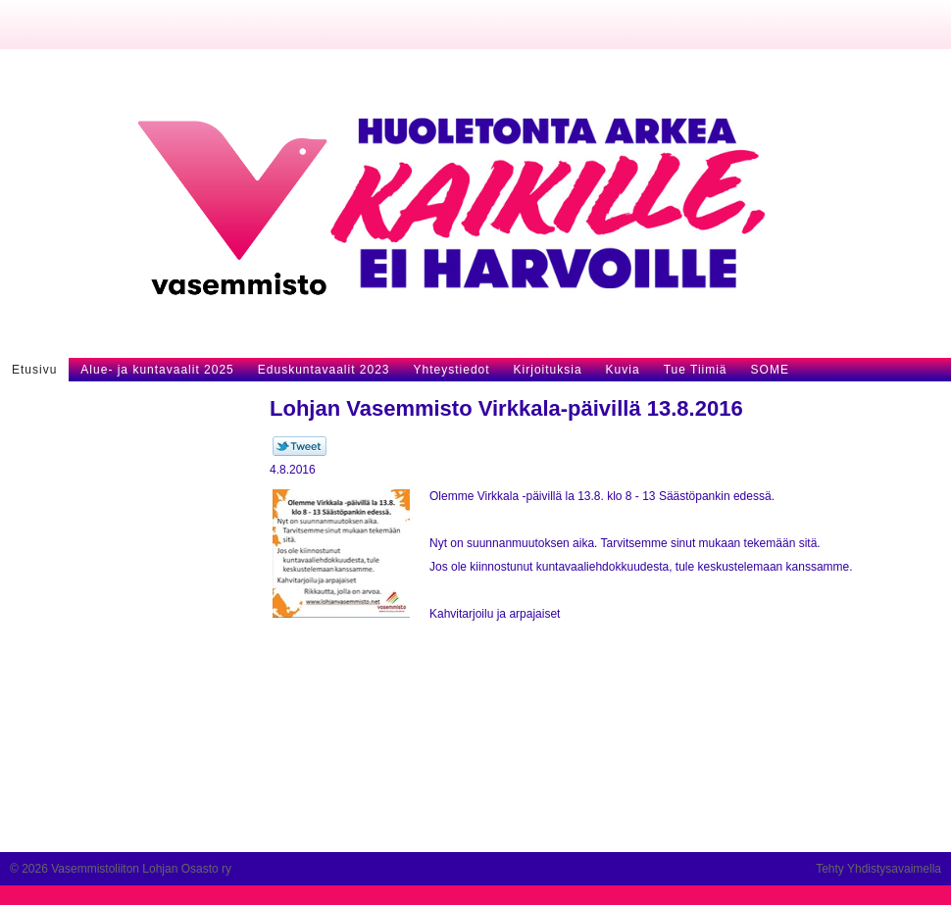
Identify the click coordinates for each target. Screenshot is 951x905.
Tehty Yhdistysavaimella (878, 869)
